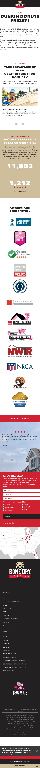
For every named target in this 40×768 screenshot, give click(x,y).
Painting (27, 506)
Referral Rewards (9, 657)
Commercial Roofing (11, 618)
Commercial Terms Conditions (15, 664)
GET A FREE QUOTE (20, 758)
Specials (6, 644)
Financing (6, 650)
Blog (5, 637)
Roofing (7, 504)
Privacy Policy (11, 523)
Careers (6, 640)
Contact (6, 647)
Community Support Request (14, 660)
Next (23, 124)
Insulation (8, 510)
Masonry (8, 509)
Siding (26, 504)
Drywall (26, 507)
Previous (16, 124)
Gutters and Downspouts (9, 506)
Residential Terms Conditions (14, 667)
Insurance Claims (9, 654)
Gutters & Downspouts (12, 602)
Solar (25, 509)
